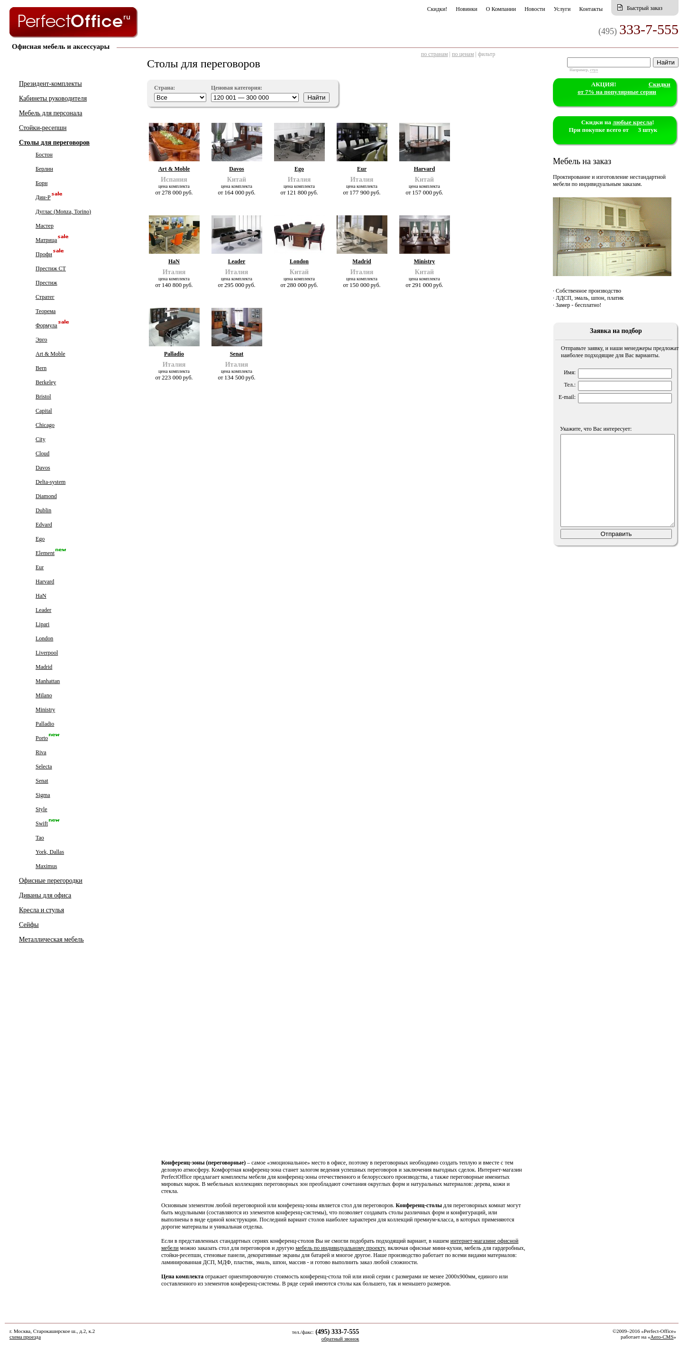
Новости (534, 9)
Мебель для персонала (51, 113)
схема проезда (25, 1337)
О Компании (501, 9)
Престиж (46, 282)
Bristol (43, 396)
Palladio (45, 724)
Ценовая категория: (236, 87)
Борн (41, 183)
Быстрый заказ (644, 8)
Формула (46, 325)
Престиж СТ (51, 268)
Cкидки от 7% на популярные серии (624, 88)
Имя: (570, 372)
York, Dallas (50, 852)
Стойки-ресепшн (42, 127)
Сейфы (29, 924)
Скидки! (437, 9)
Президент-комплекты (50, 83)
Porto (42, 738)
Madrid (44, 667)
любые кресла (632, 122)
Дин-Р (43, 197)
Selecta (44, 766)
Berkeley (46, 382)
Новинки (466, 9)
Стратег (45, 297)
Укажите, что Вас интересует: (596, 428)
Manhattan (48, 681)
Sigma (43, 795)
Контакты (591, 9)
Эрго (41, 339)
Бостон (44, 154)
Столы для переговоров (54, 142)
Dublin (43, 510)
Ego (40, 539)
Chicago (45, 425)
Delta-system (50, 482)
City (41, 439)
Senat (42, 780)
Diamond (46, 496)
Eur (40, 567)
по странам (434, 54)
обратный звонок (340, 1338)
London (44, 638)
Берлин (44, 169)
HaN (41, 595)
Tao (40, 837)
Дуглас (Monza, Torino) (63, 211)
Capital (44, 410)
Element (45, 553)
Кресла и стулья (41, 910)
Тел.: (570, 384)
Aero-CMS (662, 1337)
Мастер (45, 225)
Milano (44, 695)
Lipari (42, 624)
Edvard (44, 524)
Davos (43, 467)
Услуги (562, 9)
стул (593, 69)
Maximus (46, 866)
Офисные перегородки (51, 880)
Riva (41, 752)
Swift (42, 823)
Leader (43, 610)
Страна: (164, 87)
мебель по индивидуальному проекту (340, 1248)
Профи (44, 254)
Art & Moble (50, 354)
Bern (41, 368)
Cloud (42, 453)
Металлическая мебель (51, 939)
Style (41, 809)
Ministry (45, 709)
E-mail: (567, 397)
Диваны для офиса (45, 895)
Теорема (45, 311)
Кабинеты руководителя (53, 98)
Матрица (46, 240)
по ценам (463, 54)
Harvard (45, 581)
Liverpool (47, 652)
